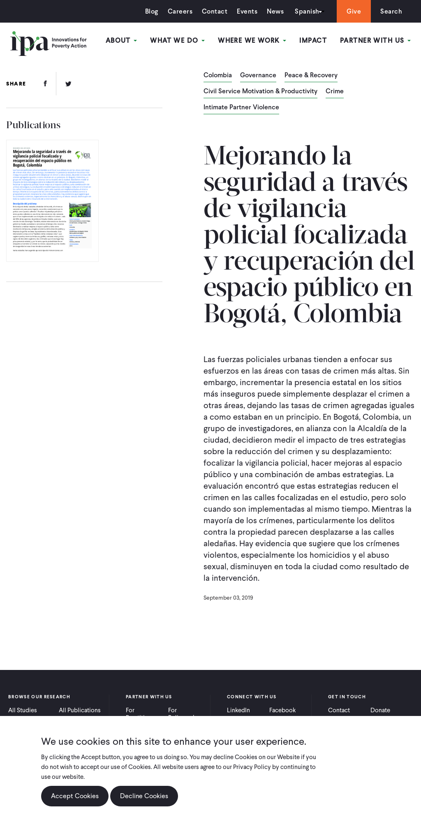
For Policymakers (186, 714)
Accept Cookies (75, 801)
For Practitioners (143, 714)
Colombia (218, 75)
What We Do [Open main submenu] (177, 40)
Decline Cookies (144, 801)
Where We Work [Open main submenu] (252, 40)
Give (354, 11)
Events (247, 11)
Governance (258, 75)
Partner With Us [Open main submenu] (375, 40)
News (275, 11)
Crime (335, 91)
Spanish (307, 11)
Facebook (282, 710)
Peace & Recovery (311, 75)
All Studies (22, 710)
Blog (151, 11)
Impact (313, 40)
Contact (214, 11)
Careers (180, 11)
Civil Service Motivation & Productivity (260, 91)
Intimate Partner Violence (241, 107)
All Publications (80, 710)
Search (391, 11)
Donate (380, 710)
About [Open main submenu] (121, 40)
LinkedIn (238, 710)
